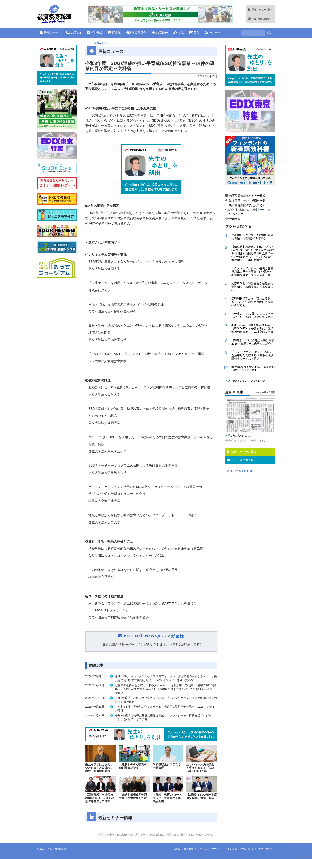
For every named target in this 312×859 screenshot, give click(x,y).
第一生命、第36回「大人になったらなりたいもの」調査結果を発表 (252, 315)
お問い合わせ (264, 848)
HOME (176, 848)
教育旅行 (159, 32)
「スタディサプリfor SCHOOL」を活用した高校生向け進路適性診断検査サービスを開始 (252, 355)
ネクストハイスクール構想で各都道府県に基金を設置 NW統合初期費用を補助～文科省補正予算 (252, 272)
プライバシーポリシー (209, 848)
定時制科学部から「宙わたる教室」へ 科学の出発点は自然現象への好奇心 (252, 302)
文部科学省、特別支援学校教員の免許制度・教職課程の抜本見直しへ (252, 287)
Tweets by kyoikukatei (238, 470)
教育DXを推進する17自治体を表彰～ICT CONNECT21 (253, 368)
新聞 (254, 209)
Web (262, 209)
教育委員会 (136, 32)
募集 (194, 32)
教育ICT (73, 32)
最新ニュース (50, 32)
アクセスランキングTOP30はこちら (247, 380)
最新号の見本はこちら (240, 435)
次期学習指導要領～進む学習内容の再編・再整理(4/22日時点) (252, 236)
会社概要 (188, 848)
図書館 (114, 32)
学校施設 (94, 32)
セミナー (212, 32)
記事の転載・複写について (239, 848)
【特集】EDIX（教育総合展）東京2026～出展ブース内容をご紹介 (252, 342)
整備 (178, 32)
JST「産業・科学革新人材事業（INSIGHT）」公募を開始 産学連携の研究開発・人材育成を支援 (252, 328)
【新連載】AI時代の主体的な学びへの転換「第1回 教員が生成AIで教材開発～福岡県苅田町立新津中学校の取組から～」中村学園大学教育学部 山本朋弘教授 (253, 253)
